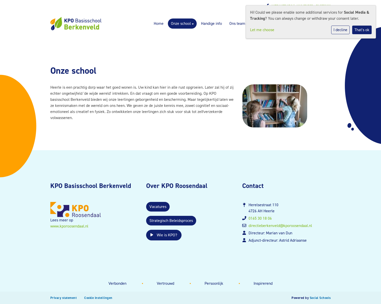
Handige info (211, 23)
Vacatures (157, 206)
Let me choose (262, 29)
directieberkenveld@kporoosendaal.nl (280, 225)
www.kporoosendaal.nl (69, 226)
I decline (340, 29)
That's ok (361, 29)
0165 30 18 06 (260, 218)
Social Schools (320, 298)
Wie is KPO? (163, 235)
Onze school (181, 23)
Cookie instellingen (98, 298)
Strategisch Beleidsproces (171, 220)
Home (159, 23)
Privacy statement (63, 298)
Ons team (237, 23)
